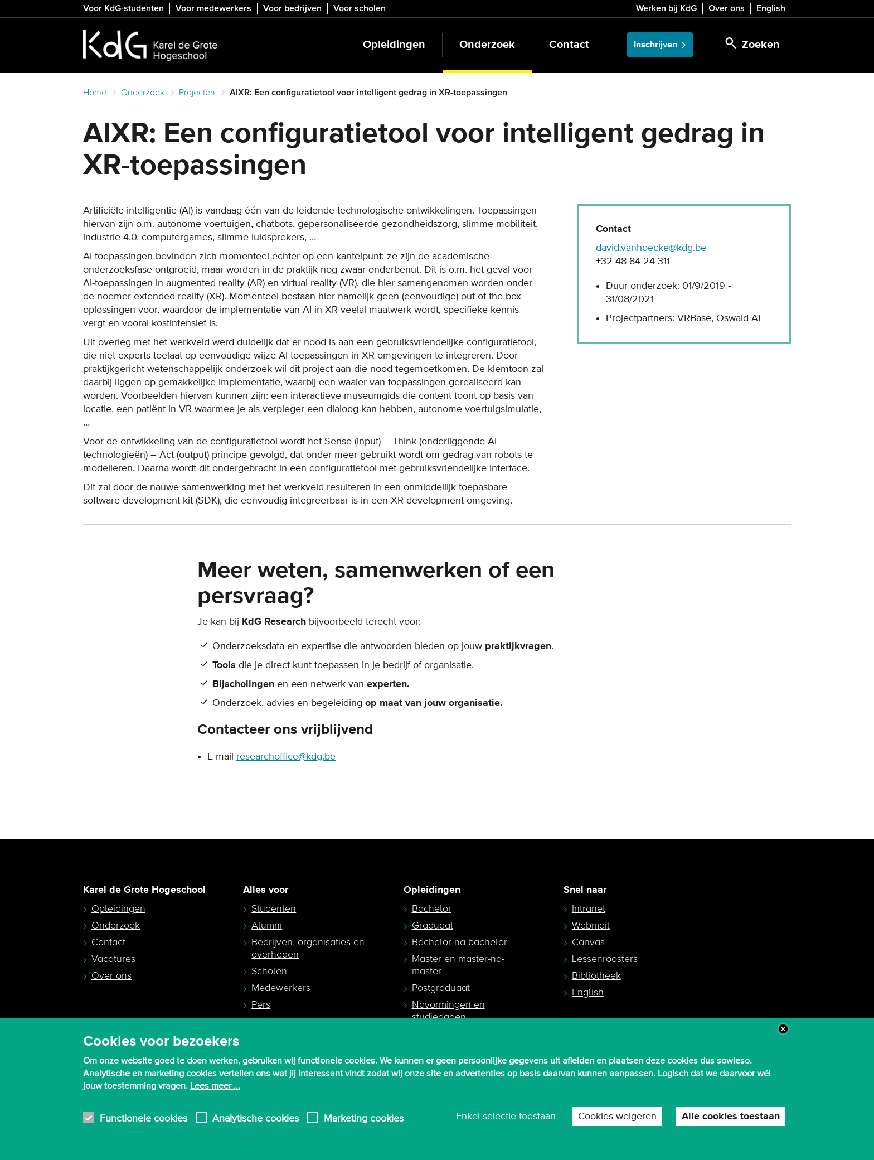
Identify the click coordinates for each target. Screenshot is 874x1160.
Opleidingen (394, 45)
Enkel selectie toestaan (506, 1116)
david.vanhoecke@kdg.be (651, 248)
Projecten (197, 92)
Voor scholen (359, 8)
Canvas (588, 942)
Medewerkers (280, 988)
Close (783, 1029)
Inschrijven (655, 45)
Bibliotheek (596, 975)
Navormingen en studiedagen (448, 1010)
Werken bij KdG (666, 8)
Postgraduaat (441, 988)
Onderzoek (487, 45)
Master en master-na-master (458, 965)
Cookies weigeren (617, 1116)
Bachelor (431, 908)
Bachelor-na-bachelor (459, 942)
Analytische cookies (255, 1118)
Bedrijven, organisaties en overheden (308, 948)
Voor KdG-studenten (123, 8)
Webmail (591, 925)
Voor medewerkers (213, 8)
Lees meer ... (215, 1085)
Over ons (726, 8)
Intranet (588, 908)
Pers (260, 1004)
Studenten (273, 908)
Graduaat (432, 925)
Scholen (269, 971)
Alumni (266, 925)
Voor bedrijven (292, 8)
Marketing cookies (364, 1118)
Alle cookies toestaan (731, 1116)
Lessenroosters (605, 959)
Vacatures (113, 959)
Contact (569, 45)
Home (94, 92)
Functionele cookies (143, 1118)
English (770, 8)
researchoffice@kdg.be (286, 757)
